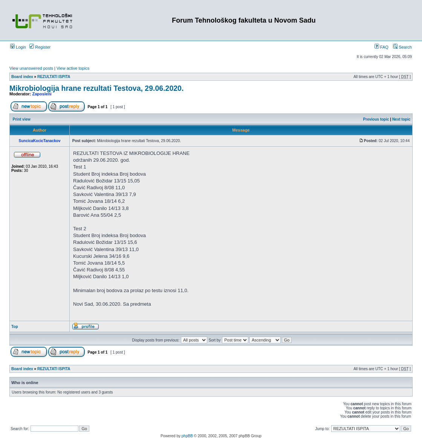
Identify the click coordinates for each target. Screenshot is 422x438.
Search (402, 47)
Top (14, 327)
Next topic (401, 119)
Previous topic (376, 119)
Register (39, 47)
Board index (22, 77)
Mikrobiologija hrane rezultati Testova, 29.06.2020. (96, 88)
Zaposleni (42, 94)
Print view (22, 119)
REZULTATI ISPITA (53, 77)
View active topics (73, 68)
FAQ (381, 47)
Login (18, 47)
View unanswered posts (31, 68)
